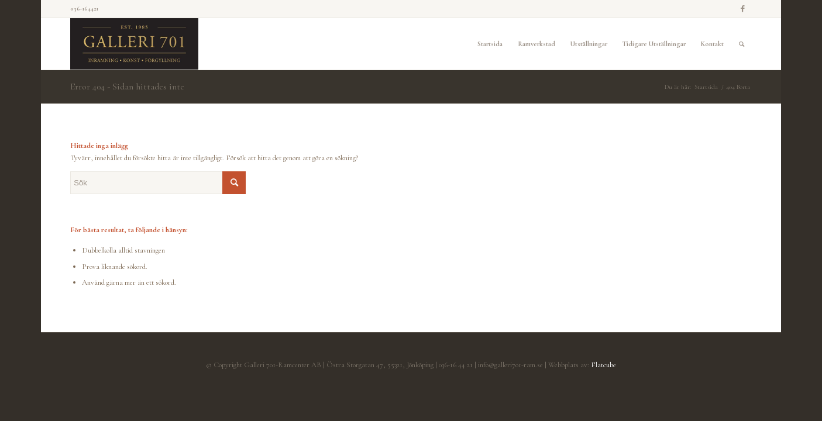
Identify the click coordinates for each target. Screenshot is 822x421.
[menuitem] (490, 44)
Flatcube (603, 365)
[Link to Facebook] (743, 9)
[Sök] (741, 44)
